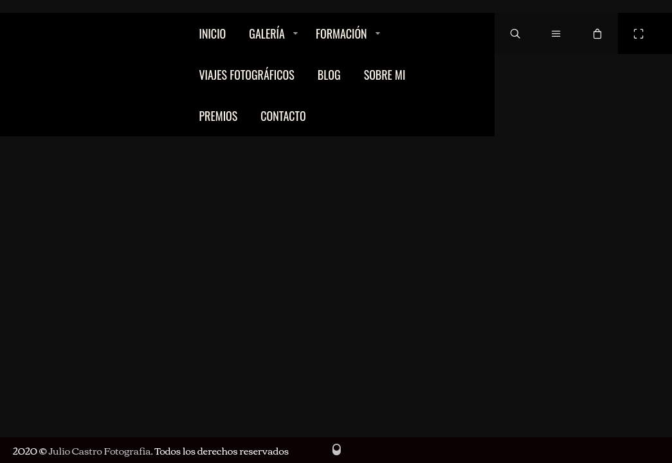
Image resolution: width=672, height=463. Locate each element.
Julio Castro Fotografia (99, 450)
